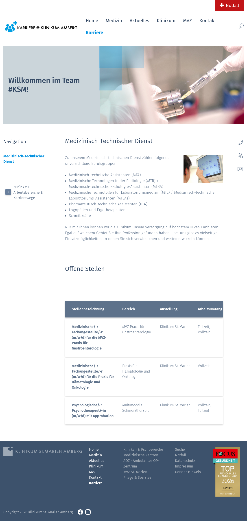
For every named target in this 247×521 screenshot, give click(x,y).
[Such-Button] (237, 26)
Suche (180, 449)
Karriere (94, 33)
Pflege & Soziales (137, 477)
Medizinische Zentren (140, 455)
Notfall (232, 5)
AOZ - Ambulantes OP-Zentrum (141, 463)
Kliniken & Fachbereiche (143, 449)
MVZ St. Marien (135, 472)
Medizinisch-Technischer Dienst (23, 159)
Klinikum (166, 21)
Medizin (114, 21)
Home (92, 21)
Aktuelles (139, 21)
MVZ (187, 21)
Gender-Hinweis (188, 472)
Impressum (184, 466)
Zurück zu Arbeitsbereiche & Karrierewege (28, 192)
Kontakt (207, 21)
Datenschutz (185, 461)
